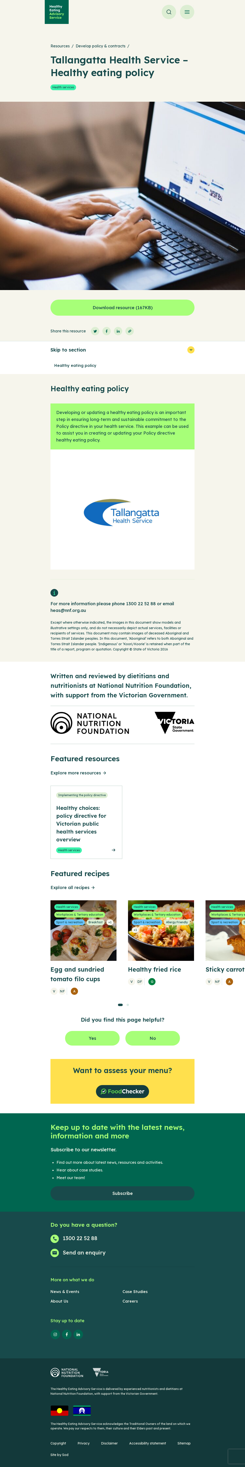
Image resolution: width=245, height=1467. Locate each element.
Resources (60, 46)
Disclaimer (109, 1443)
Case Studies (135, 1291)
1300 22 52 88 (141, 603)
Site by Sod (59, 1455)
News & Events (64, 1291)
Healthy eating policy (75, 365)
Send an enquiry (84, 1252)
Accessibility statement (147, 1443)
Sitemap (184, 1443)
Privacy (83, 1443)
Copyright (58, 1443)
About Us (59, 1301)
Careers (130, 1301)
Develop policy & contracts (100, 46)
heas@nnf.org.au (68, 610)
